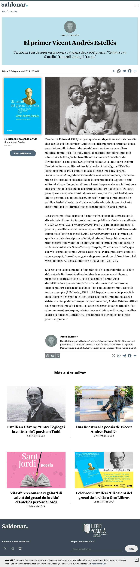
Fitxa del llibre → (22, 153)
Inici (4, 11)
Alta (131, 548)
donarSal (13, 11)
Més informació (99, 563)
